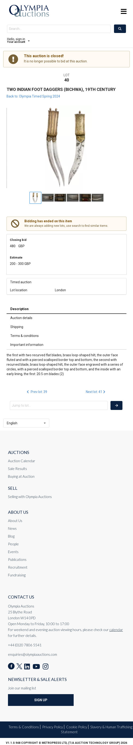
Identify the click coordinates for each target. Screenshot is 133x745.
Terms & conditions (24, 336)
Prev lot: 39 (36, 392)
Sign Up (40, 700)
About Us (15, 520)
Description (19, 309)
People (13, 544)
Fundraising (17, 575)
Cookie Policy (76, 727)
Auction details (21, 318)
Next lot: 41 (96, 392)
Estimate (16, 257)
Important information (26, 345)
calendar (116, 630)
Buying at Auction (21, 476)
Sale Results (17, 468)
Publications (17, 559)
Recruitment (17, 567)
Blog (11, 536)
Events (13, 552)
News (12, 528)
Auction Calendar (21, 461)
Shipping (16, 327)
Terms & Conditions (23, 727)
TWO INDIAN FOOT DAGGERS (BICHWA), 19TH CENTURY (61, 89)
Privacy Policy (52, 727)
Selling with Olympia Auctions (30, 496)
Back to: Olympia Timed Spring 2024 (33, 96)
